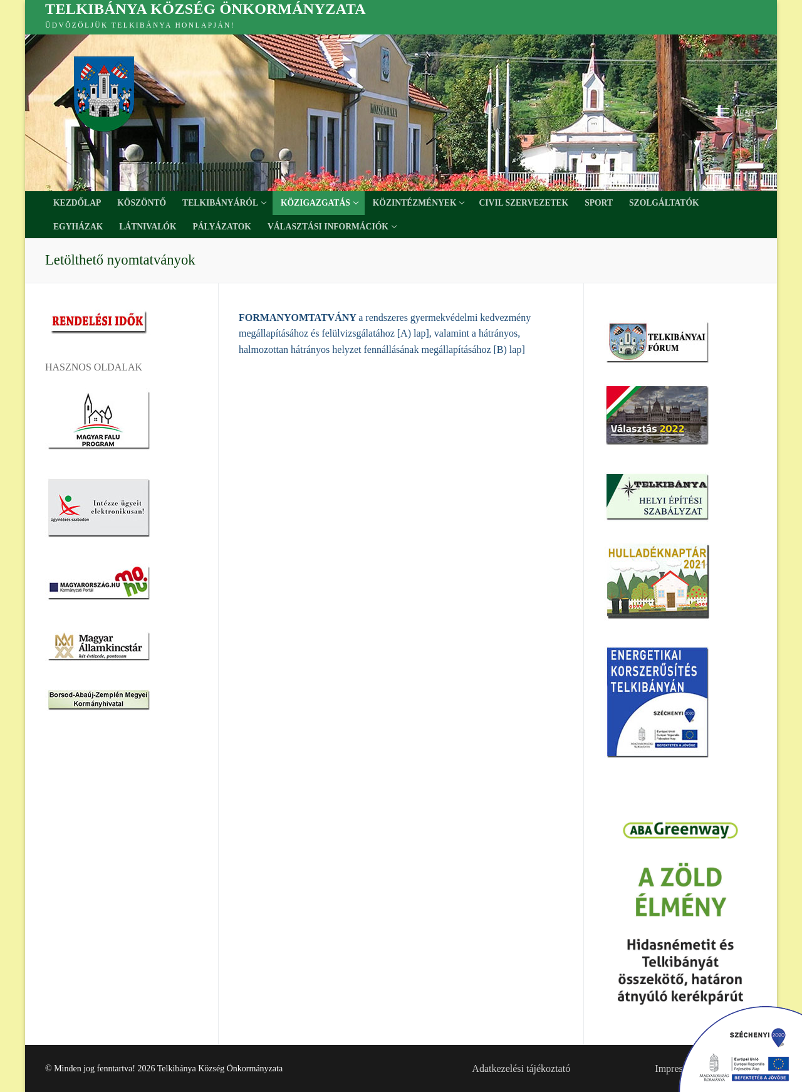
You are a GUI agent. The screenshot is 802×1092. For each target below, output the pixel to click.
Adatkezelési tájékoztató (521, 1068)
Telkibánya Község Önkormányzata (205, 9)
